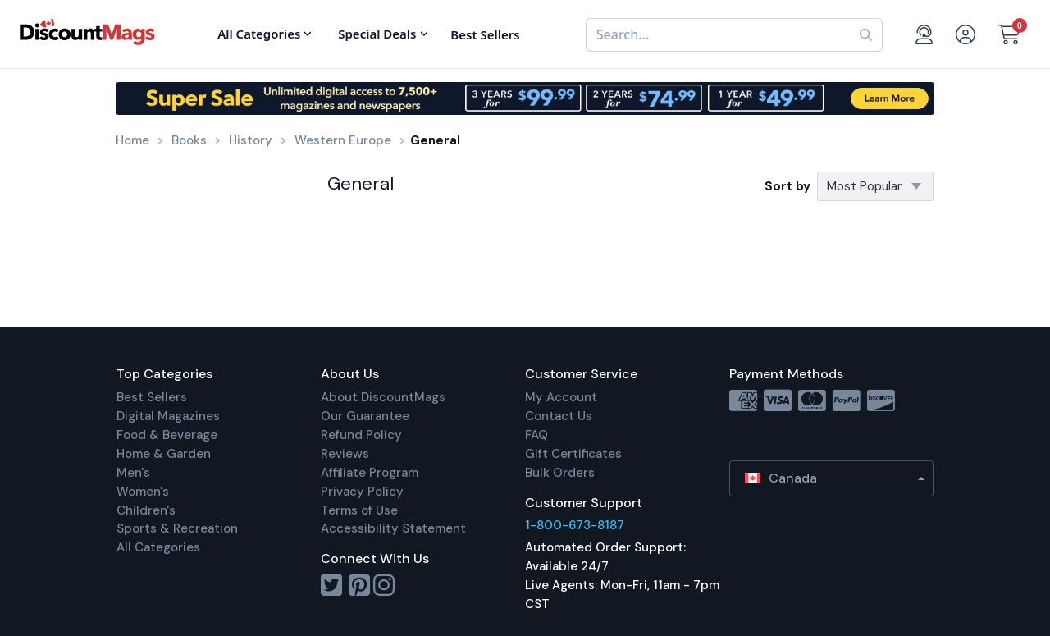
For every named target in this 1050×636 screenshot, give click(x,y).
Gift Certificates (573, 454)
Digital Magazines (168, 416)
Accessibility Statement (393, 528)
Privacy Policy (362, 491)
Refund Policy (361, 435)
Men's (133, 472)
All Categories (158, 547)
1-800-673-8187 (574, 525)
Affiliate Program (369, 472)
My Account (561, 397)
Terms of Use (359, 510)
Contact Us (558, 416)
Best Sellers (151, 397)
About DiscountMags (383, 397)
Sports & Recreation (177, 528)
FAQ (536, 435)
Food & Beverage (166, 435)
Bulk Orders (560, 472)
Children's (146, 510)
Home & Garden (163, 454)
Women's (142, 491)
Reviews (345, 454)
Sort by (787, 186)
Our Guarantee (365, 416)
